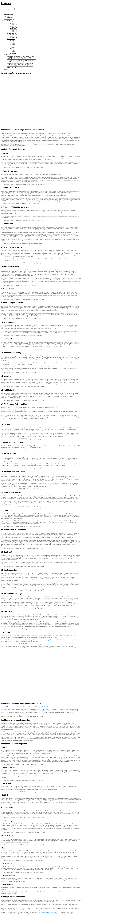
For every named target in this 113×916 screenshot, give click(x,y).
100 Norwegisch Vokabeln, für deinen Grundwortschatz (21, 60)
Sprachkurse (7, 20)
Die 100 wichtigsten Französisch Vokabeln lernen (19, 57)
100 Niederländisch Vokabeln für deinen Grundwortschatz (21, 59)
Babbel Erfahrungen (9, 19)
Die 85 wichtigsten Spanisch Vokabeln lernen (18, 64)
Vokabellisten (7, 54)
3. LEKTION (13, 26)
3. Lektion (12, 43)
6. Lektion (12, 47)
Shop (5, 13)
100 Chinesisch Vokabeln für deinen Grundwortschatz (20, 56)
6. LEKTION (13, 30)
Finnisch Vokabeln (11, 67)
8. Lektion (12, 50)
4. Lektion (12, 44)
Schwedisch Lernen (12, 33)
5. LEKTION (13, 29)
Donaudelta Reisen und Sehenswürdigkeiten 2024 (21, 703)
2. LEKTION (13, 24)
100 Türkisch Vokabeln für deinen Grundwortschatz (20, 66)
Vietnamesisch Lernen (12, 21)
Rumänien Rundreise (40, 133)
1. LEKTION (13, 23)
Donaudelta (26, 707)
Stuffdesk (6, 3)
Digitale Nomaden (8, 14)
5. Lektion (12, 46)
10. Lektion (13, 53)
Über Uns (6, 16)
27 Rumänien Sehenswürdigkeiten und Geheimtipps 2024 (24, 130)
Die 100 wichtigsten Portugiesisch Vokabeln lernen (20, 63)
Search (5, 69)
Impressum (10, 17)
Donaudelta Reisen (5, 587)
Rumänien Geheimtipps (29, 133)
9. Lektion (12, 51)
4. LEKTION (13, 27)
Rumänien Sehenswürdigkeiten (15, 133)
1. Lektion (12, 40)
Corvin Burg (6, 325)
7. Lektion (12, 49)
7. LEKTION (13, 31)
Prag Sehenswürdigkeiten (52, 639)
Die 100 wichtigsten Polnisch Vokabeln (17, 61)
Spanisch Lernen (11, 39)
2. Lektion (12, 41)
